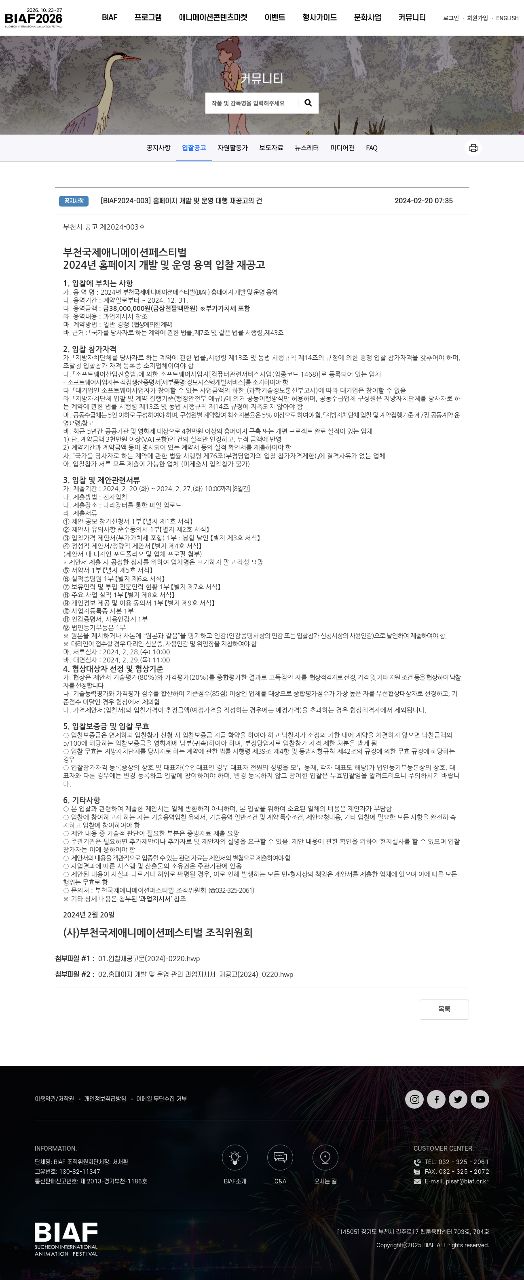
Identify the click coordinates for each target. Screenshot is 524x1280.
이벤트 (274, 18)
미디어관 (342, 147)
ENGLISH (507, 18)
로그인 (451, 18)
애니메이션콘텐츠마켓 (213, 18)
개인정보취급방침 (105, 1099)
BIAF (109, 18)
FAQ (372, 147)
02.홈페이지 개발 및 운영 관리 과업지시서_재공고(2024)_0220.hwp (196, 974)
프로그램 (148, 18)
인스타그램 (413, 1096)
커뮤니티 (412, 18)
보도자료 (271, 147)
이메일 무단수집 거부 (161, 1099)
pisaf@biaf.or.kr (467, 1181)
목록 (444, 1009)
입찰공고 (194, 147)
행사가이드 (319, 18)
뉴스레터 (307, 147)
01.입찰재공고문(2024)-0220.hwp (149, 959)
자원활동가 (233, 147)
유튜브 (478, 1093)
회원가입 (477, 18)
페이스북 (435, 1096)
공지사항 (158, 147)
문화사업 (367, 18)
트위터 (457, 1093)
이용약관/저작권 (54, 1099)
